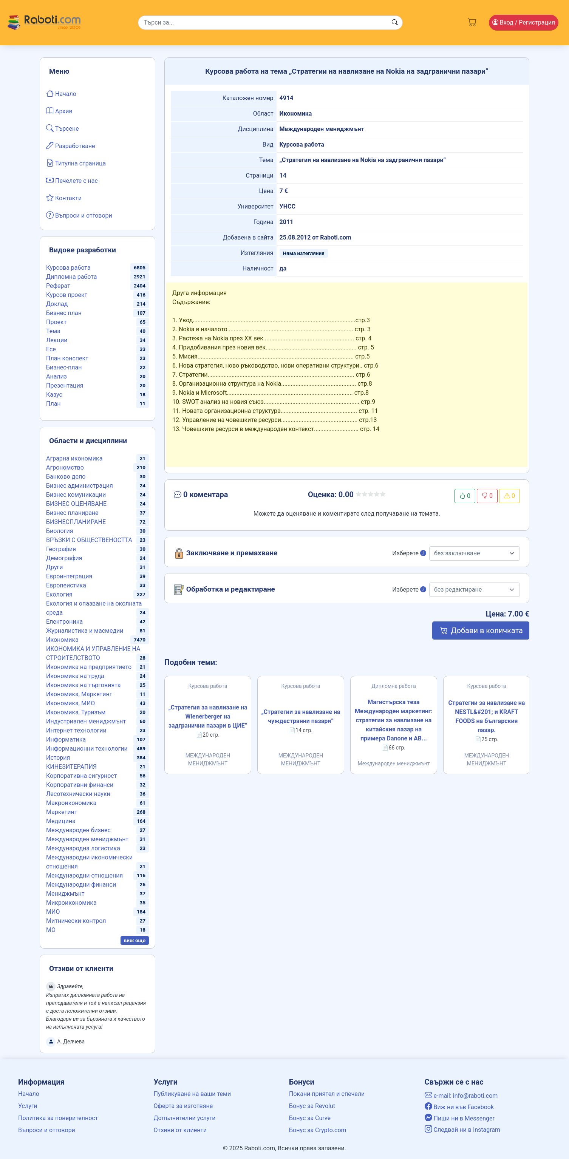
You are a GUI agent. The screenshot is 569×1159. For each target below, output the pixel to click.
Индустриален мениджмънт (86, 721)
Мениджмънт (65, 893)
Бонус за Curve (310, 1118)
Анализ (56, 376)
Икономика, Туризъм (75, 712)
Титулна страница (76, 162)
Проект (56, 322)
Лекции (56, 340)
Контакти (64, 197)
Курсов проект (66, 294)
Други (54, 567)
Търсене (62, 128)
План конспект (67, 358)
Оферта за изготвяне (183, 1106)
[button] (228, 496)
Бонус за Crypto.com (317, 1130)
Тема (53, 331)
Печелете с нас (72, 180)
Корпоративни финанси (79, 784)
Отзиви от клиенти (180, 1130)
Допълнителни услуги (185, 1118)
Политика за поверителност (58, 1118)
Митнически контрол (76, 920)
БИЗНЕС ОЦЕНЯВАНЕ (76, 503)
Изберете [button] (409, 553)
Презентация (64, 385)
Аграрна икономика (74, 458)
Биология (59, 531)
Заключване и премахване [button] (225, 553)
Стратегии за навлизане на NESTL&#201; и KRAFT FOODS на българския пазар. (486, 716)
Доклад (57, 304)
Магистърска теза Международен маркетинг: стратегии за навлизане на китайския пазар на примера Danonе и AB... (394, 720)
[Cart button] (472, 21)
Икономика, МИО (70, 703)
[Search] (270, 22)
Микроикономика (71, 902)
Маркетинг (61, 812)
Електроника (64, 621)
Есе (51, 349)
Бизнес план (64, 313)
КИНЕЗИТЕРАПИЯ (71, 766)
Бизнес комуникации (76, 494)
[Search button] (395, 23)
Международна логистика (83, 848)
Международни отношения (84, 875)
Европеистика (66, 585)
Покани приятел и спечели (327, 1093)
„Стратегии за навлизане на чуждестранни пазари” (300, 716)
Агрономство (65, 467)
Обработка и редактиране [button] (224, 589)
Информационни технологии (87, 748)
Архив (59, 110)
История (58, 757)
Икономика (62, 639)
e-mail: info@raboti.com (461, 1095)
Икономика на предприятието (88, 667)
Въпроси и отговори (79, 214)
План (53, 403)
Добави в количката (481, 630)
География (61, 549)
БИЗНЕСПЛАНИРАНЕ (76, 521)
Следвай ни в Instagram (463, 1129)
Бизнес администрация (79, 485)
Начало (61, 93)
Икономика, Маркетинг (79, 694)
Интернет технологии (76, 730)
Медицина (61, 821)
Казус (54, 394)
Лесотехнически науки (78, 793)
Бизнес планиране (72, 512)
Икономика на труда (75, 676)
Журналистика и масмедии (85, 630)
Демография (64, 558)
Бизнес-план (64, 367)
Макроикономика (71, 803)
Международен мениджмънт (87, 839)
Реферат (58, 285)
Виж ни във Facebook (459, 1107)
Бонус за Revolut (312, 1106)
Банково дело (65, 476)
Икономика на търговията (83, 685)
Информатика (66, 739)
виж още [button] (135, 940)
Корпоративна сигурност (81, 775)
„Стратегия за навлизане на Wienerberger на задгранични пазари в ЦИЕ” (207, 716)
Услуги (27, 1106)
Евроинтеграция (69, 576)
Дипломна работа (71, 276)
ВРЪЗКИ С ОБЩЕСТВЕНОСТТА (89, 540)
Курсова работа (68, 267)
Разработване (70, 145)
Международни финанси (81, 884)
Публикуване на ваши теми (192, 1093)
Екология (59, 594)
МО (51, 929)
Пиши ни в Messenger (460, 1118)
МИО (53, 911)
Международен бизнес (78, 830)
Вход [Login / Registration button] (523, 22)
